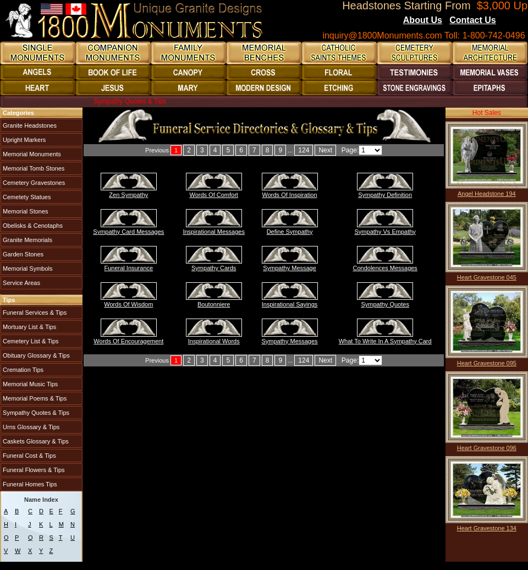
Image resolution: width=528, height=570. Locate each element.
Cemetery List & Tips (30, 341)
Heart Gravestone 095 (486, 363)
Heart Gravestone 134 (486, 528)
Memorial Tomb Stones (32, 168)
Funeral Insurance (128, 268)
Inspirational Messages (214, 231)
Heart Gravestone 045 (486, 277)
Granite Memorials (26, 240)
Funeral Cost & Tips (28, 455)
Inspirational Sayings (290, 304)
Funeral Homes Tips (29, 484)
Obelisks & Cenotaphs (32, 225)
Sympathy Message (289, 268)
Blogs (511, 21)
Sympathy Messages (290, 341)
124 (303, 150)
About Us (422, 20)
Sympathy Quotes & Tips (35, 412)
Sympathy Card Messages (128, 231)
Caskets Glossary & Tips (35, 441)
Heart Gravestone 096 (486, 448)
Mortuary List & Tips (28, 327)
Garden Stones (22, 254)
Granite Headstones (29, 125)
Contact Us (472, 20)
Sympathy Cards (213, 268)
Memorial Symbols (27, 268)
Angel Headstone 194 (487, 193)
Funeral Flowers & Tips (33, 470)
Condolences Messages (385, 268)
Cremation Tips (22, 369)
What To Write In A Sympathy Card (385, 341)
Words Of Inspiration (289, 194)
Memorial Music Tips (29, 384)
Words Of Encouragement (128, 341)
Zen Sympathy (128, 194)
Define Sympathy (290, 231)
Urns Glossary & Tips (30, 427)
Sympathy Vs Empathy (385, 231)
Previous (157, 150)
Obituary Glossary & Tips (35, 355)
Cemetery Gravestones (33, 182)
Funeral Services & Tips (34, 312)
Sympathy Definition (385, 194)
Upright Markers (23, 139)
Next (325, 150)
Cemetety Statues (26, 197)
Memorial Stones (24, 211)
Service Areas (20, 282)
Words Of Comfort (213, 194)
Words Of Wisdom (128, 304)
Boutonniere (213, 304)
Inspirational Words (214, 341)
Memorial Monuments (31, 154)
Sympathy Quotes (385, 304)
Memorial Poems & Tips (34, 398)
